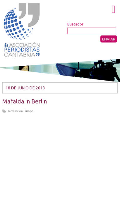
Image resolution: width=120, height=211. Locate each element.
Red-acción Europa (20, 111)
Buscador (75, 24)
